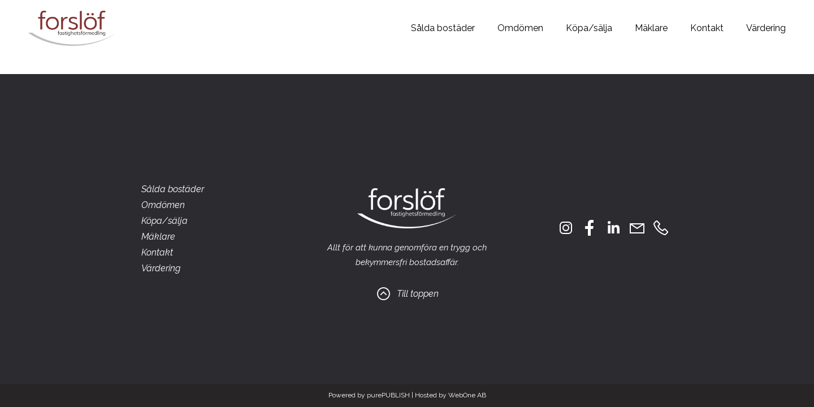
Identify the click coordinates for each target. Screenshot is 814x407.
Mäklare (651, 28)
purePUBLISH (388, 395)
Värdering (766, 28)
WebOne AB (467, 395)
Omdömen (520, 28)
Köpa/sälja (589, 28)
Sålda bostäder (443, 28)
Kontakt (707, 28)
